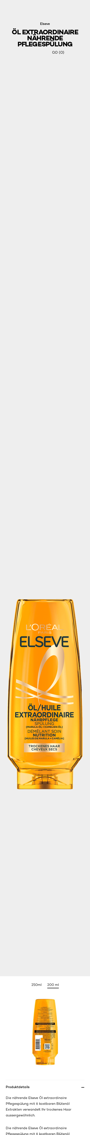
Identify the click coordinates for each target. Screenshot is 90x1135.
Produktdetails (18, 1087)
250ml (36, 985)
